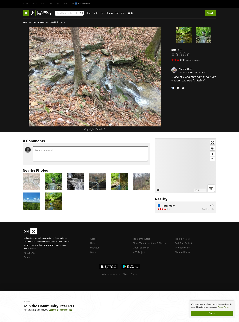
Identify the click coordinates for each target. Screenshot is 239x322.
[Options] (211, 188)
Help (92, 243)
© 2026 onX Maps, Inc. (111, 274)
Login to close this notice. (61, 310)
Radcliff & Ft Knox (57, 22)
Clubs (93, 252)
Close (212, 313)
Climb (26, 4)
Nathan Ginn (185, 69)
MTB (35, 4)
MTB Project (139, 252)
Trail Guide (92, 13)
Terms (125, 274)
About (93, 238)
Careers (28, 257)
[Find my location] (212, 148)
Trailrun (54, 4)
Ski (65, 4)
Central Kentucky (40, 22)
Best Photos (107, 13)
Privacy (134, 274)
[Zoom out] (212, 158)
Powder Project (182, 247)
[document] (212, 309)
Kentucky (27, 22)
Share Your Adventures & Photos (149, 243)
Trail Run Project (183, 243)
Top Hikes (120, 13)
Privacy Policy (223, 307)
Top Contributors (141, 238)
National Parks (182, 252)
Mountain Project (141, 247)
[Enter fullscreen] (212, 142)
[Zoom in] (212, 154)
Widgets (94, 247)
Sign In (210, 13)
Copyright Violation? (94, 129)
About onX (29, 252)
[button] (172, 87)
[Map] (185, 166)
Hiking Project (182, 238)
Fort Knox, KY (201, 72)
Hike (43, 4)
